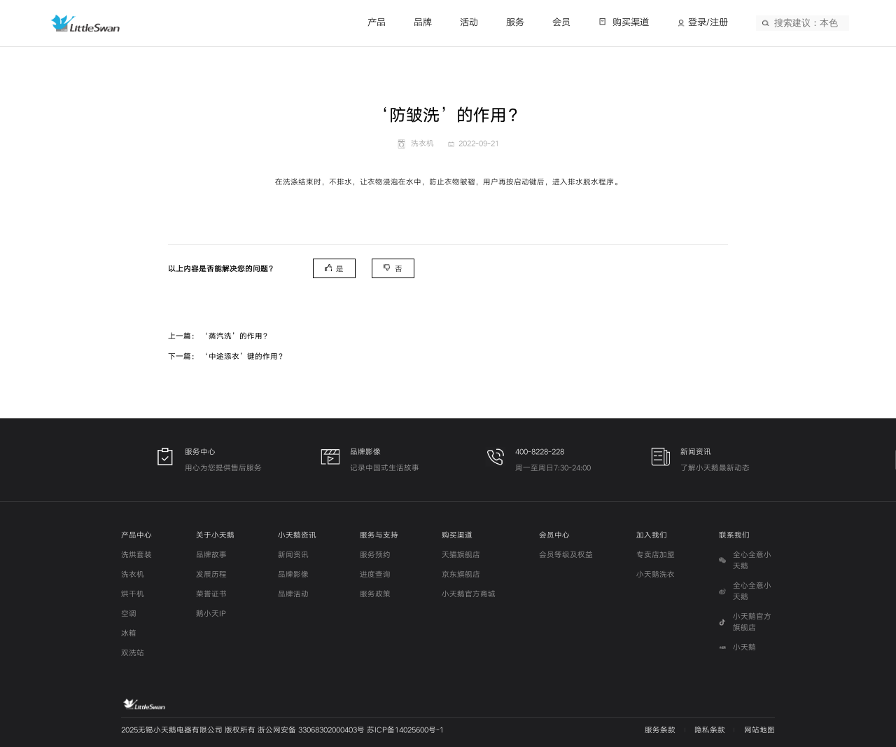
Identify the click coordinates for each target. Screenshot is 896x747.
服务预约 (375, 554)
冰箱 (128, 633)
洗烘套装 (136, 554)
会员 (561, 22)
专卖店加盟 (655, 554)
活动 (469, 22)
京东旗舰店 (461, 574)
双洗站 (132, 652)
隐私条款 (709, 729)
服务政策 (375, 593)
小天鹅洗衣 (655, 574)
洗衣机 (132, 574)
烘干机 (132, 593)
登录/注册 (708, 22)
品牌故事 (211, 554)
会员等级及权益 (566, 554)
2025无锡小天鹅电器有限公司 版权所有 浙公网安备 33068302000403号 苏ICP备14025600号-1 (282, 729)
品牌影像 (293, 574)
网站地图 (759, 729)
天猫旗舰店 (461, 554)
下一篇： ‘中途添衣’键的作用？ (227, 356)
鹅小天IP (211, 613)
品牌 (423, 22)
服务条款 (660, 729)
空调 (128, 613)
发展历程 (211, 574)
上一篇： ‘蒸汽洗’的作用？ (219, 336)
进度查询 (375, 574)
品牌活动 (293, 593)
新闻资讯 (293, 554)
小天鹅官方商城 (469, 593)
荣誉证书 (211, 593)
